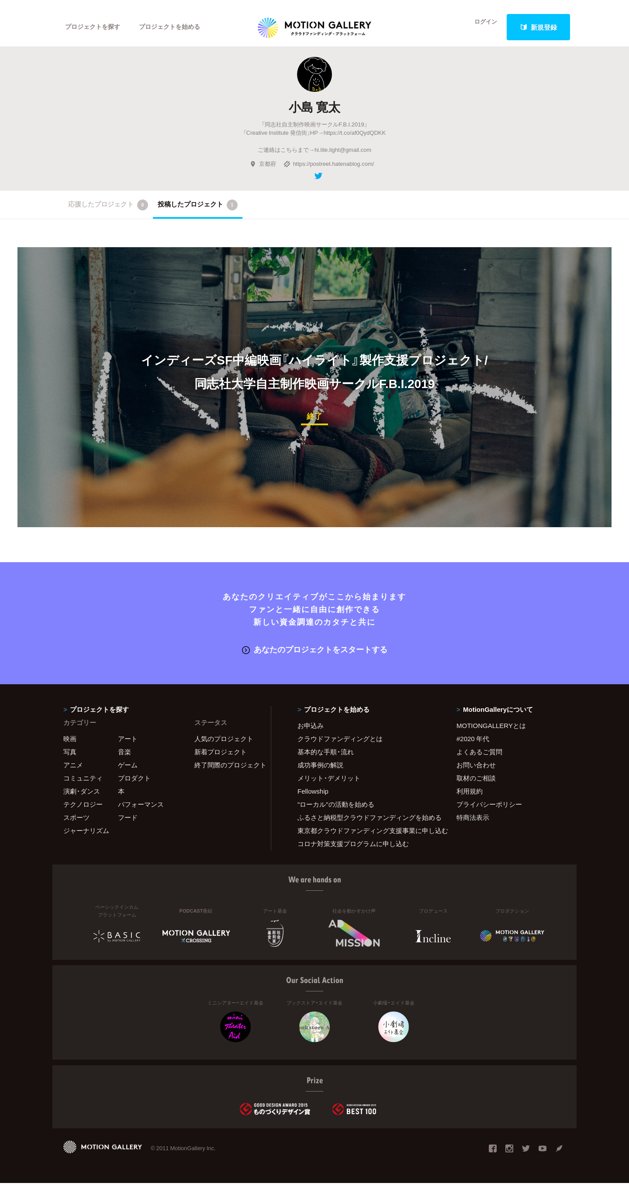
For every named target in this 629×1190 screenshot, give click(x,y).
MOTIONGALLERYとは (491, 732)
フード (128, 824)
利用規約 (469, 798)
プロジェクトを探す (95, 27)
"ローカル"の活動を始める (335, 811)
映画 (69, 745)
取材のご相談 (476, 785)
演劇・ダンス (81, 798)
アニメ (73, 772)
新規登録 (538, 27)
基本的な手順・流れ (325, 758)
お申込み (310, 732)
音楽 (124, 758)
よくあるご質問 (479, 758)
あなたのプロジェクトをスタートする (314, 656)
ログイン (480, 27)
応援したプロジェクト (108, 213)
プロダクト (134, 785)
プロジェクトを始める (177, 27)
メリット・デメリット (328, 785)
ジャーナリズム (86, 837)
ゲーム (128, 772)
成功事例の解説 (320, 772)
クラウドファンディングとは (340, 745)
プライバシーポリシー (489, 811)
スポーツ (76, 824)
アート (128, 745)
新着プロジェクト (220, 758)
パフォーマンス (141, 811)
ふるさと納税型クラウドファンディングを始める (366, 824)
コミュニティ (83, 785)
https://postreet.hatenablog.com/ (328, 172)
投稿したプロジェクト (198, 213)
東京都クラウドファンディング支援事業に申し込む (366, 837)
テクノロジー (83, 811)
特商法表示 (472, 824)
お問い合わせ (476, 772)
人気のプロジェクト (223, 745)
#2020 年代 (472, 745)
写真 (69, 758)
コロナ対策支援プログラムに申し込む (353, 850)
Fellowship (312, 798)
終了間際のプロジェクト (227, 772)
